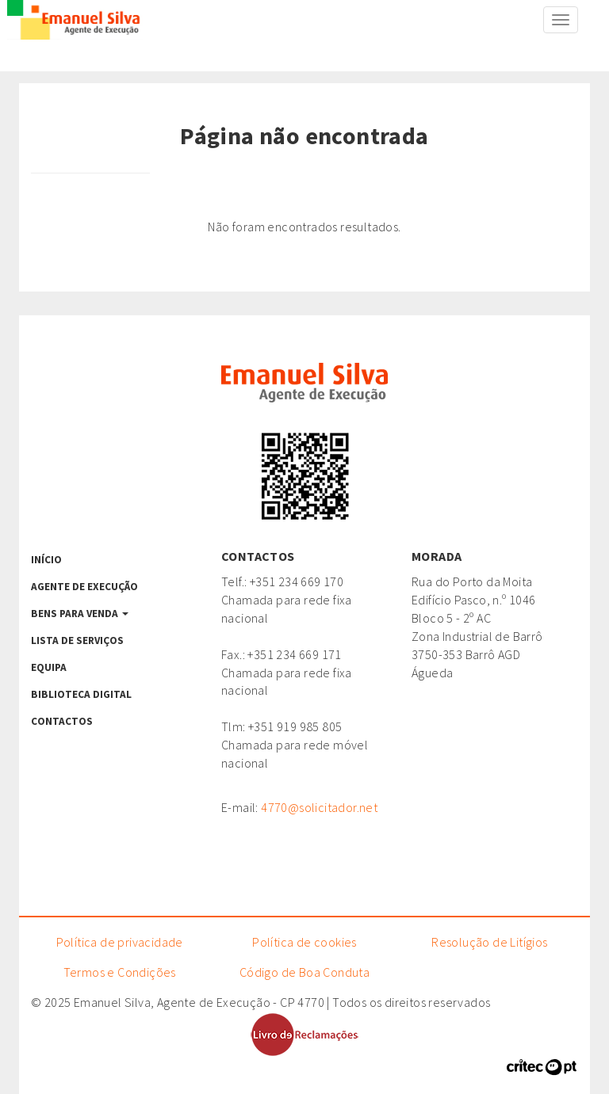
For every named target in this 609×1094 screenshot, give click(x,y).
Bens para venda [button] (79, 613)
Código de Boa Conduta (304, 972)
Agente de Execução (84, 586)
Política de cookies (304, 942)
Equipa (49, 667)
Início (46, 559)
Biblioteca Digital (81, 694)
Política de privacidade (119, 942)
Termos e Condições (119, 972)
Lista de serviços (77, 640)
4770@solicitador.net (319, 807)
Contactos (62, 721)
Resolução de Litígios (489, 942)
